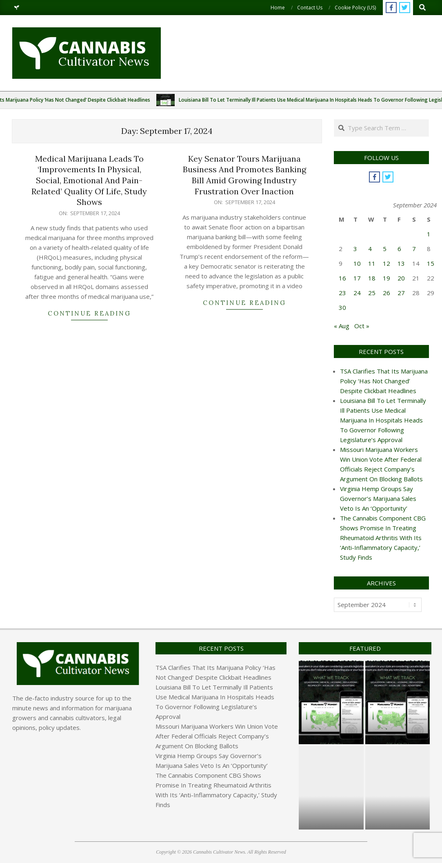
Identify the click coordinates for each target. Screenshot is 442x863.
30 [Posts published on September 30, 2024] (342, 307)
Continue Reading (89, 313)
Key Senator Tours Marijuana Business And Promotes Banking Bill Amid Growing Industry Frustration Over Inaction (244, 174)
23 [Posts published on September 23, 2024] (342, 293)
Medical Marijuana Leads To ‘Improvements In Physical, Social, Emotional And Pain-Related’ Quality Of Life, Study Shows (89, 180)
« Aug (341, 326)
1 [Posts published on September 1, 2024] (429, 234)
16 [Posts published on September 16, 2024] (342, 278)
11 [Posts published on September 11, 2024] (371, 263)
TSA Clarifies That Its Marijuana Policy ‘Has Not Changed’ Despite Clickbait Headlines (384, 381)
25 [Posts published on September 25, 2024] (371, 293)
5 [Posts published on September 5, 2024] (384, 249)
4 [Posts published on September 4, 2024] (370, 249)
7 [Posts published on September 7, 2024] (414, 249)
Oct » (361, 326)
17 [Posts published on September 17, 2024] (357, 278)
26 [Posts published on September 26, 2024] (386, 293)
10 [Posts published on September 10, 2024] (357, 263)
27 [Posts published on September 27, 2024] (401, 293)
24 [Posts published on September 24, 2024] (357, 293)
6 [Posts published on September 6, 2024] (399, 249)
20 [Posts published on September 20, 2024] (401, 278)
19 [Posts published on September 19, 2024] (386, 278)
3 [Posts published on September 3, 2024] (355, 249)
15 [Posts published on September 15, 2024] (430, 263)
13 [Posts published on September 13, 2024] (401, 263)
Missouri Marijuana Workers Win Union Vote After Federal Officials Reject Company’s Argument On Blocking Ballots (216, 736)
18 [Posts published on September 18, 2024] (371, 278)
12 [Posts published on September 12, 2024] (386, 263)
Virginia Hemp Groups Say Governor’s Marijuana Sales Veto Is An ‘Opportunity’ (378, 498)
